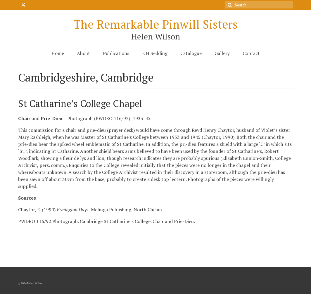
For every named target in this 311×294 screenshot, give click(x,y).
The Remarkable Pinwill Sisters (155, 24)
